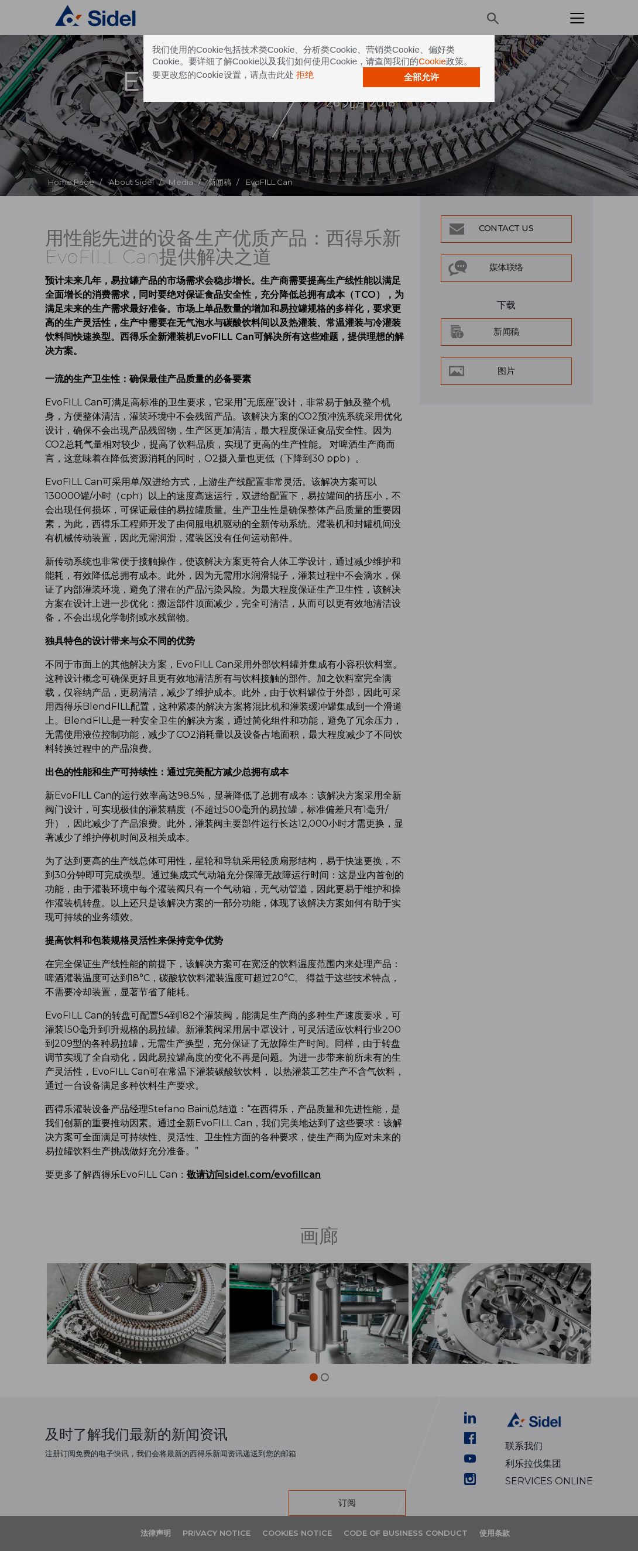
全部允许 (421, 77)
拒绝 (305, 75)
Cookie (432, 61)
